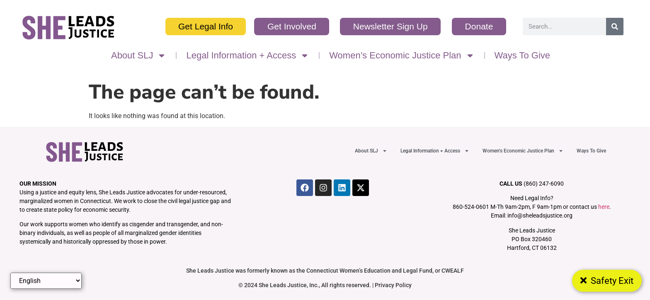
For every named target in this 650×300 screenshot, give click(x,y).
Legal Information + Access (247, 55)
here (603, 206)
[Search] (614, 26)
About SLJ (139, 55)
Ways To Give (522, 55)
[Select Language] (46, 281)
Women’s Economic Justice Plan (401, 55)
